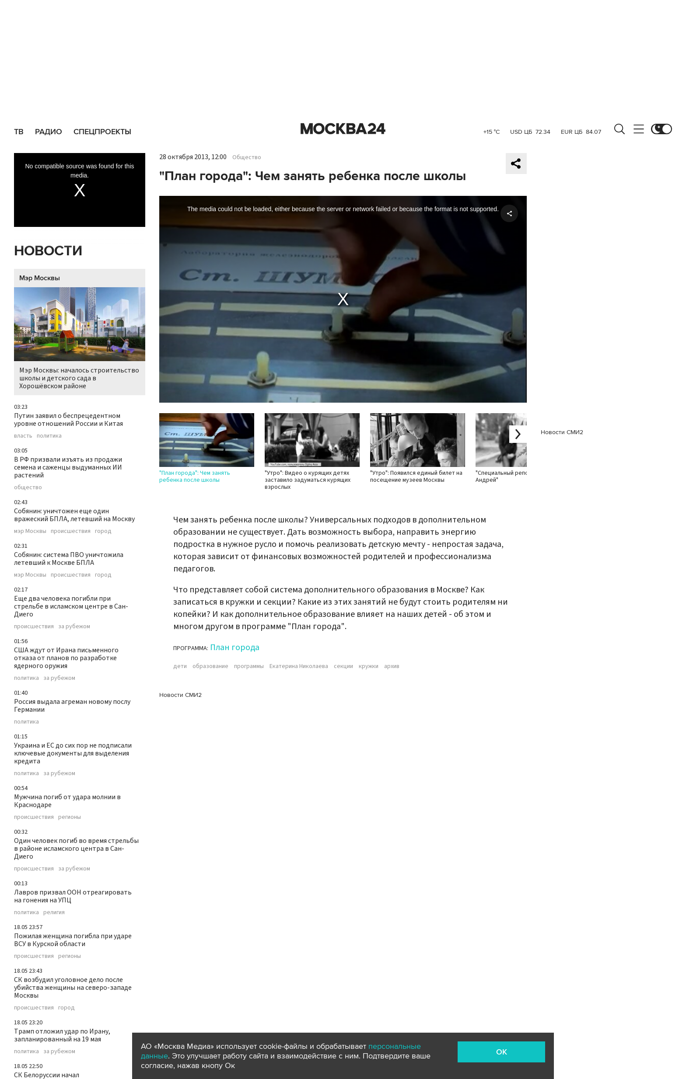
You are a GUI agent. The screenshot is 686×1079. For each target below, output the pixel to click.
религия (54, 912)
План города (234, 647)
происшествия (71, 531)
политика (49, 436)
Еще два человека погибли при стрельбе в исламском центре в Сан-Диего (71, 606)
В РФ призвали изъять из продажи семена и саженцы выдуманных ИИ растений (68, 467)
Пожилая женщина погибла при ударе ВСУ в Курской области (73, 940)
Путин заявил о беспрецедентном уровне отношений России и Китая (68, 419)
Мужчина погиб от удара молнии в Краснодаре (67, 801)
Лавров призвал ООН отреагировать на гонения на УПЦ (73, 896)
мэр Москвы (30, 531)
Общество (246, 157)
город (103, 531)
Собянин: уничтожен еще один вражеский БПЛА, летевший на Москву (74, 515)
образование (210, 666)
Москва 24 (343, 129)
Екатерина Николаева (299, 666)
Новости (48, 251)
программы (249, 666)
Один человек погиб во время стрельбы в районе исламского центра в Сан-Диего (76, 848)
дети (180, 666)
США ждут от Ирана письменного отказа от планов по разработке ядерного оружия (66, 658)
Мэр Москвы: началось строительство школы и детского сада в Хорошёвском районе (79, 339)
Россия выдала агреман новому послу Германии (72, 705)
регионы (69, 817)
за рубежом (74, 626)
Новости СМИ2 (180, 695)
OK (501, 1052)
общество (28, 487)
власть (23, 436)
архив (391, 666)
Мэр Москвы (39, 278)
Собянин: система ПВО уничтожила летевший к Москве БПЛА (68, 558)
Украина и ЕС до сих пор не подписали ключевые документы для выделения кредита (73, 753)
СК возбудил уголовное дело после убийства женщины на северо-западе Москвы (73, 987)
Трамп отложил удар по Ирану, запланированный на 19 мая (62, 1035)
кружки (368, 666)
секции (343, 666)
